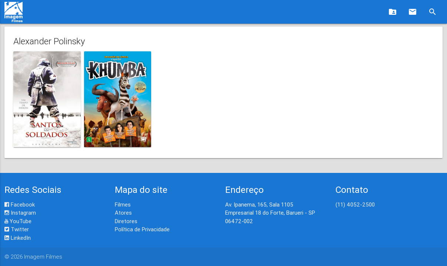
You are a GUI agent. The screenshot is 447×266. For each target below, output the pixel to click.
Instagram (20, 212)
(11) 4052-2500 (355, 204)
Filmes (123, 204)
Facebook (19, 204)
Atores (123, 212)
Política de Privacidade (142, 229)
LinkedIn (17, 237)
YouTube (17, 221)
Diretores (126, 221)
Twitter (16, 229)
